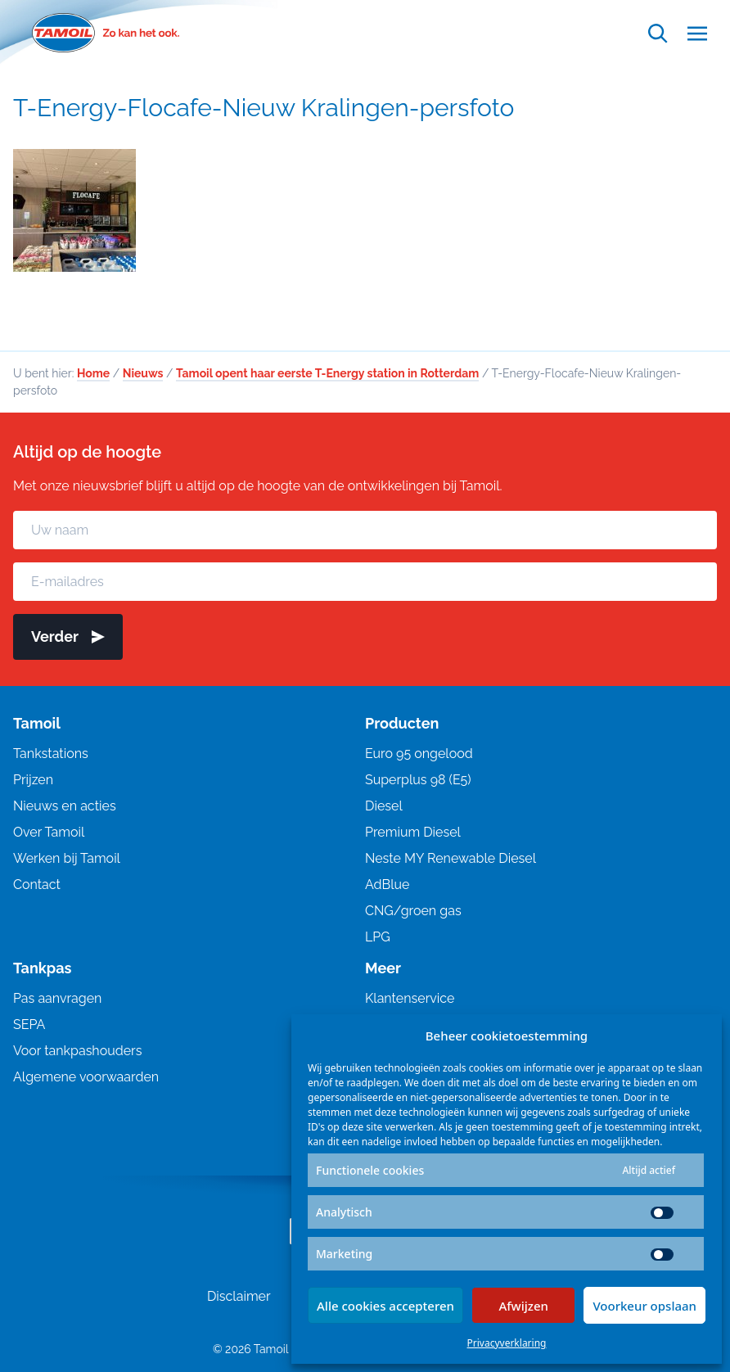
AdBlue (387, 884)
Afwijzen (523, 1306)
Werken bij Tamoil (66, 858)
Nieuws (143, 373)
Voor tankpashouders (77, 1050)
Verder (68, 636)
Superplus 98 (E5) (418, 780)
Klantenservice (409, 998)
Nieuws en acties (64, 806)
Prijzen (33, 780)
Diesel (384, 806)
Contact (37, 884)
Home (93, 373)
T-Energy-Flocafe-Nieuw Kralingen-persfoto (263, 107)
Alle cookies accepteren (385, 1306)
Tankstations (50, 753)
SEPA (29, 1024)
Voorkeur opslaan (644, 1306)
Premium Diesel (413, 832)
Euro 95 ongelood (419, 753)
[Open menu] (697, 33)
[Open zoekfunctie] (658, 33)
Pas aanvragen (57, 998)
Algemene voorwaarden (86, 1077)
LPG (377, 937)
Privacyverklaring (507, 1343)
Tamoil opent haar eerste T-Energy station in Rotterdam (327, 373)
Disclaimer (239, 1296)
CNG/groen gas (413, 910)
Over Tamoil (48, 832)
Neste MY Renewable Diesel (450, 858)
